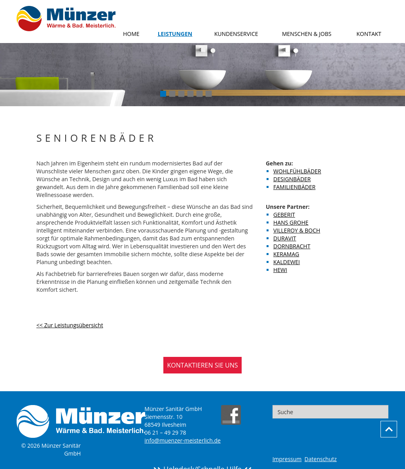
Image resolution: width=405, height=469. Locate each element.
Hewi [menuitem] (280, 270)
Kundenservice (236, 34)
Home (131, 34)
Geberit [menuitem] (284, 214)
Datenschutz (321, 459)
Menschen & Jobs (306, 34)
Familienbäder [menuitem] (294, 187)
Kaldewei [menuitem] (286, 262)
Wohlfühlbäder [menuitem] (297, 171)
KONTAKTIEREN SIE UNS (202, 365)
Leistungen (175, 34)
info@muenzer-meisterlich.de (182, 440)
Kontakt (368, 34)
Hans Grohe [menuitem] (290, 222)
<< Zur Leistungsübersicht (69, 325)
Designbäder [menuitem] (292, 179)
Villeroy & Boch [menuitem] (296, 230)
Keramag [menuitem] (286, 254)
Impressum (287, 459)
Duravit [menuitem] (284, 238)
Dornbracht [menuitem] (291, 246)
